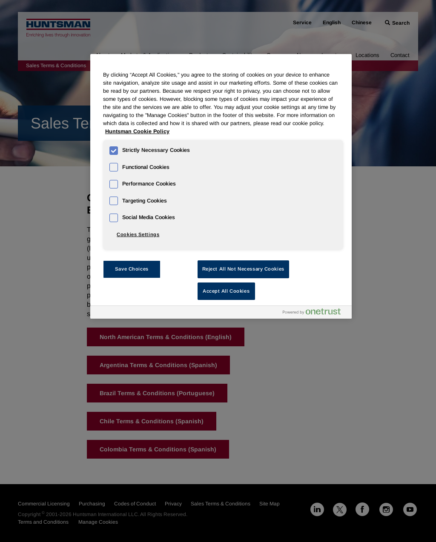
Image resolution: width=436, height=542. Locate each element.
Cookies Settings (138, 234)
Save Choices (132, 268)
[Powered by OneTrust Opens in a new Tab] (315, 313)
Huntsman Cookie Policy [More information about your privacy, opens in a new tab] (137, 131)
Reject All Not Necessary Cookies (243, 268)
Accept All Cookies (226, 291)
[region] (221, 186)
